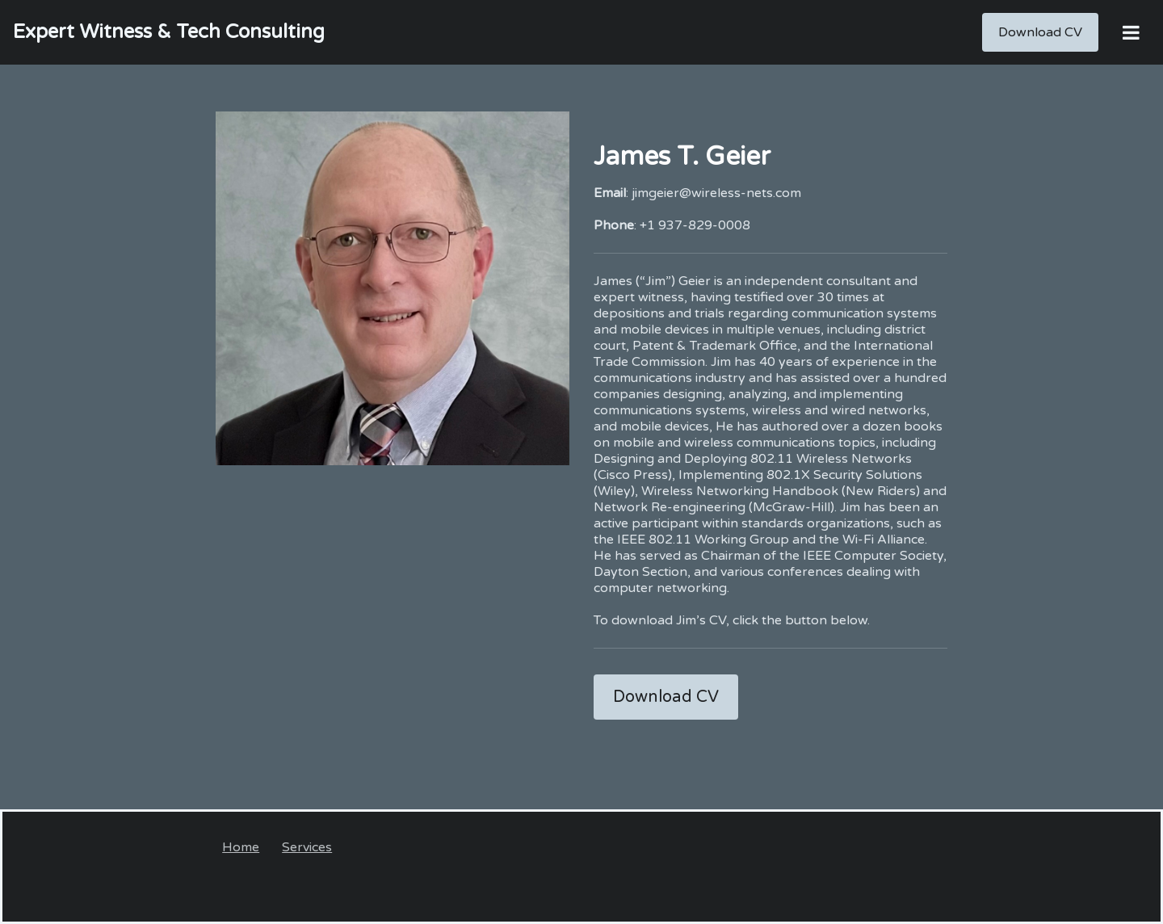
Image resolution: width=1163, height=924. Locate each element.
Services (307, 847)
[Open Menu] (1130, 32)
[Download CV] (1040, 32)
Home (240, 847)
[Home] (169, 32)
